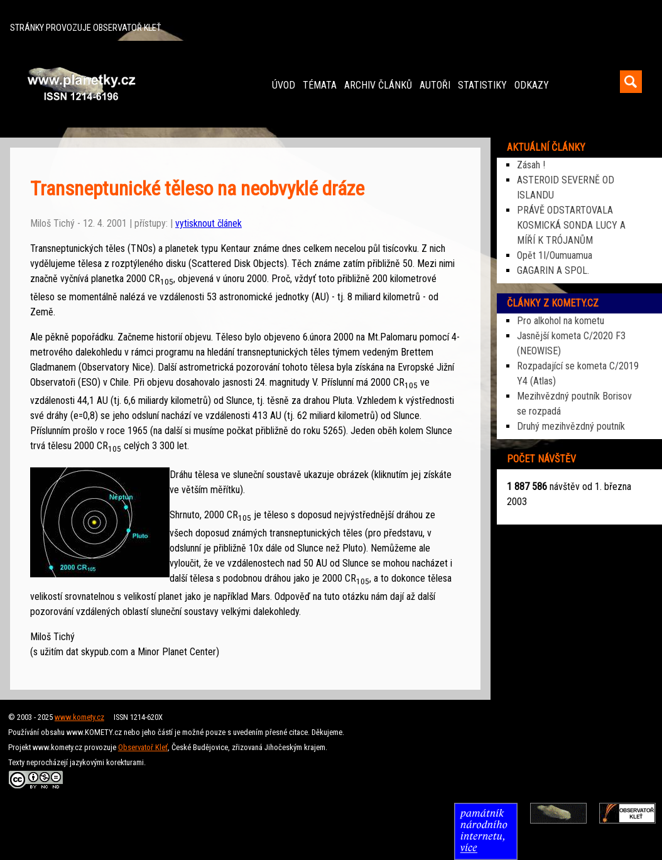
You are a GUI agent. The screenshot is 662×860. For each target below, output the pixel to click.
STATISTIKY (482, 85)
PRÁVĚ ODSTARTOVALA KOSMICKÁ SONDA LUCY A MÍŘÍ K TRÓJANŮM (571, 225)
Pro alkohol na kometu (560, 321)
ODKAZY (531, 85)
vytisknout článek (208, 223)
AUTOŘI (435, 85)
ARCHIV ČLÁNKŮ (378, 85)
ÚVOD (283, 85)
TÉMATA (320, 85)
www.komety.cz (79, 717)
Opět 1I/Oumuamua (554, 255)
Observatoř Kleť (143, 747)
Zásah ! (531, 165)
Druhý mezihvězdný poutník (571, 426)
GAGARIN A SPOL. (553, 270)
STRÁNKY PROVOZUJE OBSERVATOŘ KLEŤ (85, 28)
